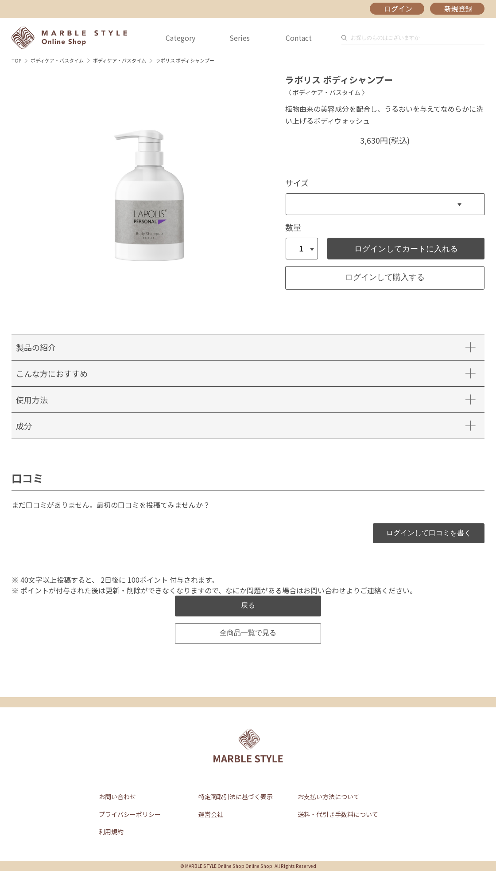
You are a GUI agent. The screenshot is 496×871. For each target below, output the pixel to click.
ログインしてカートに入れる (406, 248)
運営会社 (210, 814)
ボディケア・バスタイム (57, 60)
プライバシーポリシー (130, 814)
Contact (299, 37)
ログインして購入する (385, 277)
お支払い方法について (329, 796)
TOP (16, 60)
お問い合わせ (117, 796)
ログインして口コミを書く (428, 533)
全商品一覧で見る (248, 632)
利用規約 (111, 831)
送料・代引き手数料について (338, 814)
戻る (248, 605)
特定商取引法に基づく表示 (235, 796)
